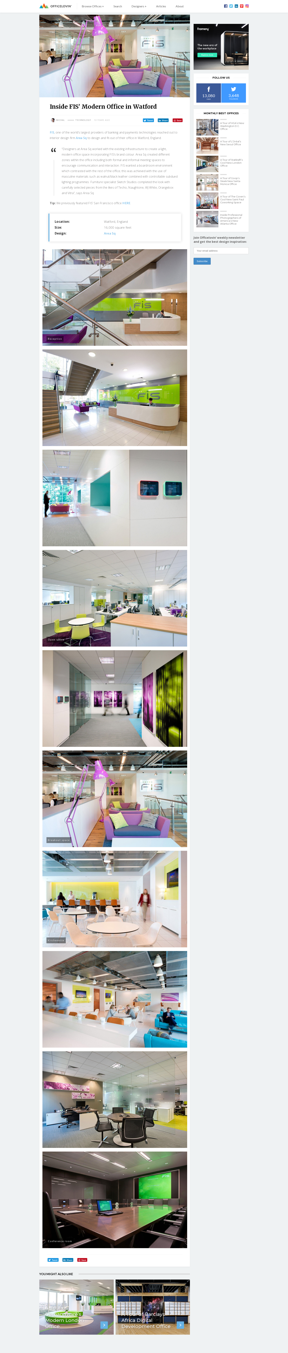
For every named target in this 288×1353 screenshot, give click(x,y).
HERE (126, 203)
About (180, 6)
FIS (52, 132)
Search (118, 6)
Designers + (139, 6)
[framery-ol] (221, 47)
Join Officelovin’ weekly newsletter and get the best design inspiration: (220, 240)
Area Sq (81, 138)
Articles (161, 6)
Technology (83, 120)
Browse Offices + (93, 6)
